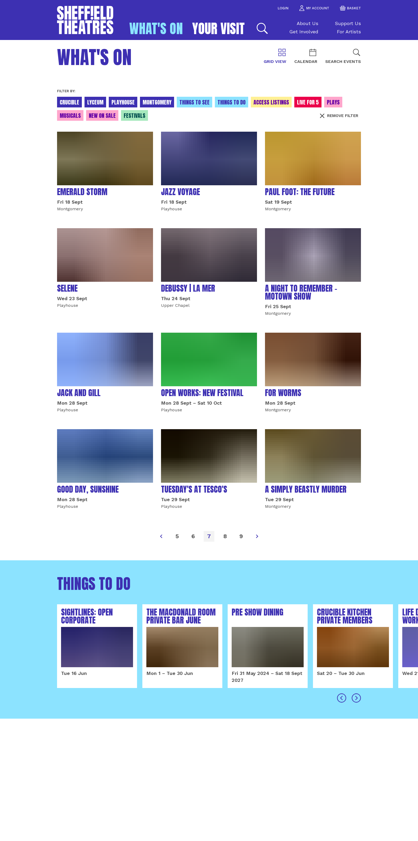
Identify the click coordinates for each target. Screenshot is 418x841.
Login (283, 8)
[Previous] (161, 536)
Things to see (194, 102)
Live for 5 (308, 102)
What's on (156, 28)
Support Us (348, 23)
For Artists (349, 31)
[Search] (261, 28)
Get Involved (303, 31)
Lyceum (95, 102)
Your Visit (218, 28)
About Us (307, 23)
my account (314, 8)
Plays (333, 102)
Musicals (70, 115)
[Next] (257, 536)
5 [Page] (177, 536)
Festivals (134, 115)
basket (350, 8)
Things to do (232, 102)
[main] (209, 440)
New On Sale (102, 115)
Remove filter (339, 115)
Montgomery (157, 102)
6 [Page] (193, 536)
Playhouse (123, 102)
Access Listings (271, 102)
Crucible (69, 102)
